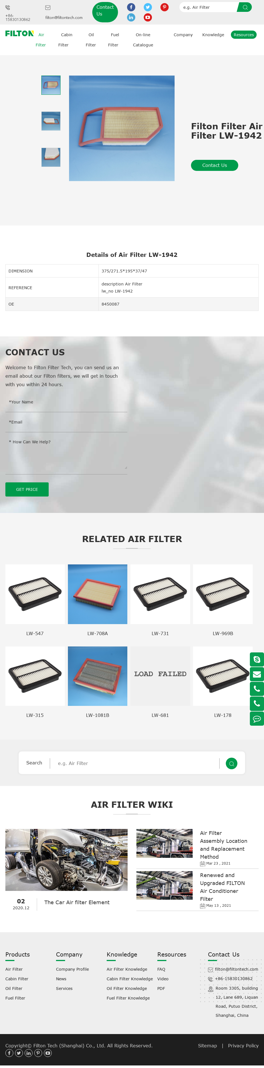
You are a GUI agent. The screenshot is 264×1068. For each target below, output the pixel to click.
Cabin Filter (16, 978)
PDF (161, 988)
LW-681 (160, 714)
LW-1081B (97, 714)
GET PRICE (27, 489)
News (61, 978)
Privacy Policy (243, 1045)
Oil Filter (13, 988)
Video (163, 978)
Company (183, 34)
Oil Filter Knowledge (127, 988)
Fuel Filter (15, 997)
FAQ (161, 968)
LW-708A (97, 633)
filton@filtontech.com (64, 18)
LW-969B (223, 633)
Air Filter (14, 968)
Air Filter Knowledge (127, 968)
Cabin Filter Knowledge (130, 978)
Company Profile (72, 968)
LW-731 (160, 633)
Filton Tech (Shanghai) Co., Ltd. (70, 1045)
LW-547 (35, 633)
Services (64, 988)
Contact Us (105, 10)
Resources (244, 34)
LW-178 (222, 714)
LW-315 (35, 714)
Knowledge (213, 34)
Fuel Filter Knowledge (128, 997)
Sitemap (207, 1045)
